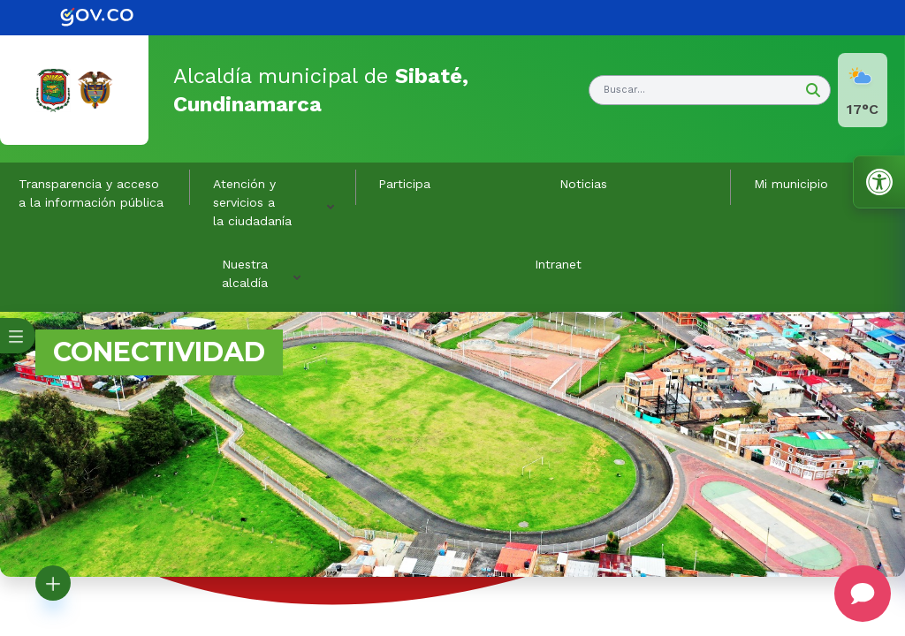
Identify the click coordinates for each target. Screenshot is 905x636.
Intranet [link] (558, 264)
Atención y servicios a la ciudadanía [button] (252, 202)
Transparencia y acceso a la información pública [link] (91, 193)
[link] (109, 17)
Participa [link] (404, 184)
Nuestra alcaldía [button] (245, 273)
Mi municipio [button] (791, 184)
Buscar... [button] (624, 89)
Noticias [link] (583, 184)
